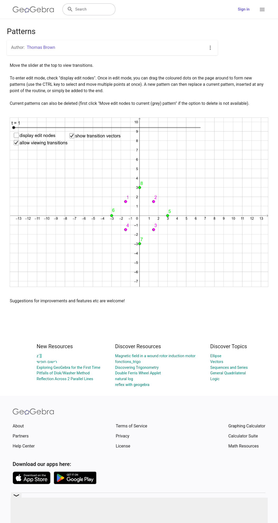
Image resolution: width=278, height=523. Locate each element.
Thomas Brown (41, 47)
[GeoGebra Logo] (33, 9)
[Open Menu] (262, 9)
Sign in (244, 9)
